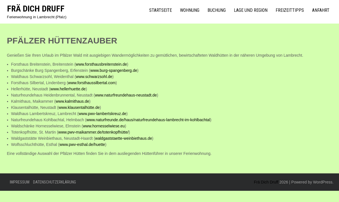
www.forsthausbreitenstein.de (101, 64)
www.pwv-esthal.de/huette (82, 144)
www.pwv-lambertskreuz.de (102, 113)
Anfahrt (320, 10)
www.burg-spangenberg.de (113, 70)
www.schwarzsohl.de (94, 76)
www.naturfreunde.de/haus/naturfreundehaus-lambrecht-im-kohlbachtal (148, 120)
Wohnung (189, 10)
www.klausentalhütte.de (79, 107)
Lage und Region (250, 10)
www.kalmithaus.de (72, 101)
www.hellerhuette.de (68, 89)
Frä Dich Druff (35, 8)
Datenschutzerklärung (54, 182)
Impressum (19, 182)
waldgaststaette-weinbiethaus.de (123, 138)
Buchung (216, 10)
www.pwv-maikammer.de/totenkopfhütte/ (93, 132)
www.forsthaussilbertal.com (92, 83)
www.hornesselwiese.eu (104, 126)
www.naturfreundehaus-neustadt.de (126, 95)
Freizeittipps (290, 10)
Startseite (160, 10)
